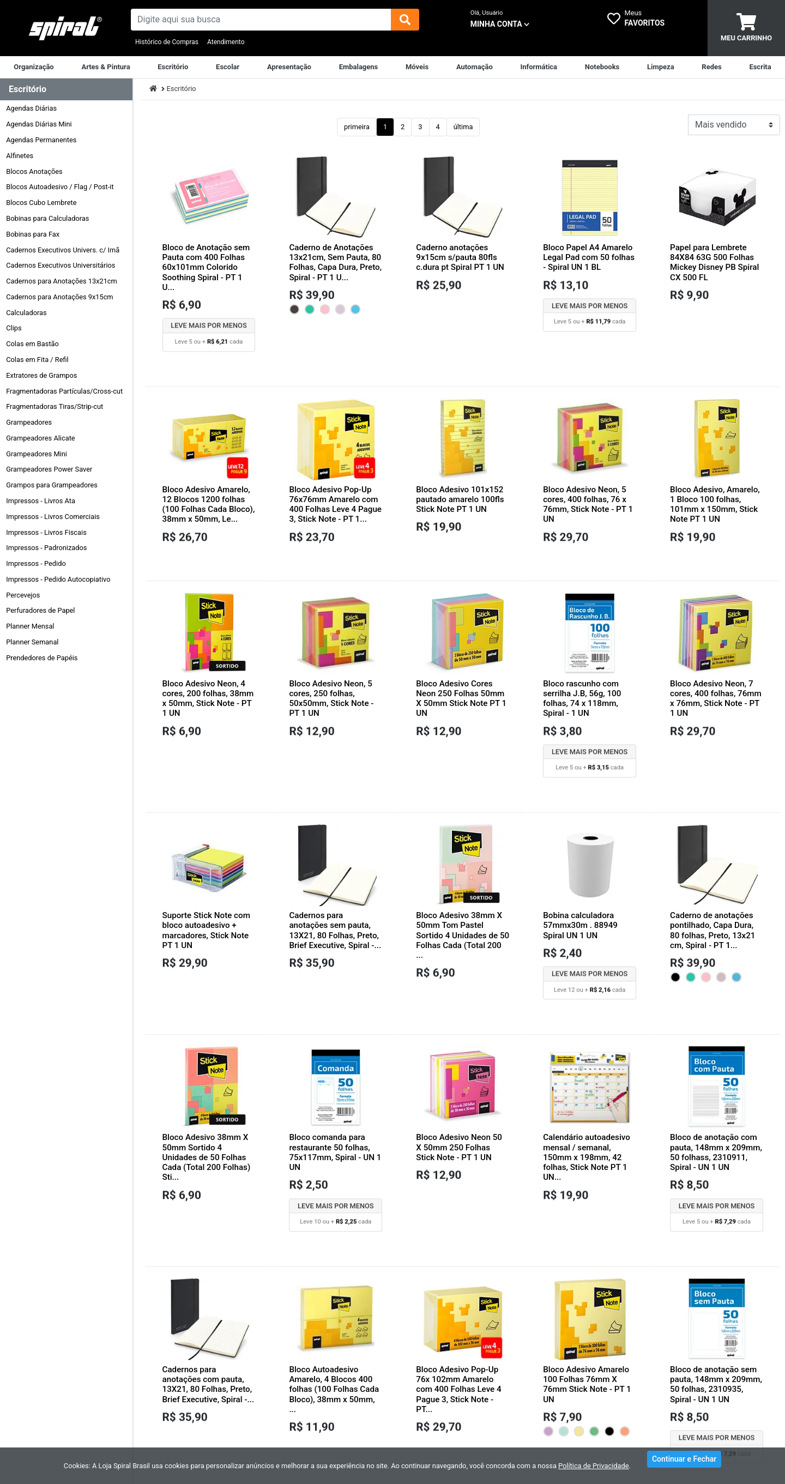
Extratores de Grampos (41, 375)
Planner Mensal (30, 626)
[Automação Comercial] (474, 67)
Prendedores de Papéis (41, 658)
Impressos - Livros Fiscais (46, 532)
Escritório (181, 89)
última (463, 127)
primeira (357, 127)
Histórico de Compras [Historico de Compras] (166, 42)
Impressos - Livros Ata (40, 501)
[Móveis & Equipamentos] (417, 67)
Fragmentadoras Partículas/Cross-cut (64, 391)
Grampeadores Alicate (40, 438)
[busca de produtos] (261, 20)
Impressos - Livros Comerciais (53, 516)
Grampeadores (29, 422)
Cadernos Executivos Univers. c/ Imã (62, 250)
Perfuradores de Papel (40, 610)
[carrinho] (746, 28)
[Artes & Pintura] (105, 67)
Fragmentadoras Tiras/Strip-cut (54, 406)
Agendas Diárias (31, 108)
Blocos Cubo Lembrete (41, 202)
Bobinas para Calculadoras (47, 218)
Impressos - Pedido (36, 563)
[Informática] (539, 67)
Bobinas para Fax (32, 234)
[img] (405, 20)
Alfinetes (19, 156)
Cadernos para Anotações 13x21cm (61, 281)
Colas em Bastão (32, 344)
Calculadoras (26, 313)
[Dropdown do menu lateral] (66, 90)
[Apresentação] (289, 67)
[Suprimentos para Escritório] (173, 67)
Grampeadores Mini (36, 454)
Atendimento (226, 42)
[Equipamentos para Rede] (711, 67)
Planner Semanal (32, 642)
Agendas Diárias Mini (38, 124)
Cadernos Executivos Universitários (60, 265)
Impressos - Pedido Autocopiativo (58, 579)
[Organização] (33, 67)
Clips (13, 328)
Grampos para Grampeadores (52, 485)
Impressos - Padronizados (46, 548)
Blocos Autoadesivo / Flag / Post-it (59, 187)
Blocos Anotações (34, 171)
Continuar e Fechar (684, 1464)
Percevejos (23, 595)
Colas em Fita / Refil (37, 359)
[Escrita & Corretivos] (760, 67)
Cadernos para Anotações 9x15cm (59, 297)
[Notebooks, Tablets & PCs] (602, 67)
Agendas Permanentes (41, 140)
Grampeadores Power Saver (49, 469)
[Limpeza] (661, 67)
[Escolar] (227, 67)
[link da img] (65, 28)
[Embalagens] (359, 67)
